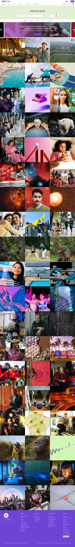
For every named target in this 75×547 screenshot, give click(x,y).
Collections (50, 20)
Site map (70, 543)
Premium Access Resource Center (53, 526)
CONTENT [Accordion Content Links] (22, 513)
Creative (24, 20)
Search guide (51, 524)
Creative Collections (24, 524)
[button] (37, 36)
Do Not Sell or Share (64, 543)
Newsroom (65, 520)
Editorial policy (46, 543)
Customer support (66, 532)
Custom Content (23, 522)
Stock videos (23, 530)
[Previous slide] (1, 29)
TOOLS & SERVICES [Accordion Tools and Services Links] (52, 513)
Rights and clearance (52, 517)
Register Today (37, 34)
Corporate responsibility (67, 517)
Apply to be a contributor (25, 527)
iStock (64, 525)
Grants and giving (66, 524)
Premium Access (37, 519)
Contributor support (24, 525)
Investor (64, 522)
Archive (22, 520)
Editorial (31, 20)
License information (57, 543)
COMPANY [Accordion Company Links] (65, 513)
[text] (29, 16)
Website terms (40, 543)
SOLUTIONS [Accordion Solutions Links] (37, 513)
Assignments (37, 520)
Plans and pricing (37, 517)
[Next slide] (74, 29)
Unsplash (64, 527)
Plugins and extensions (52, 519)
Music (43, 20)
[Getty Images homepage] (6, 1)
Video (37, 20)
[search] (18, 15)
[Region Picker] (8, 520)
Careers (64, 519)
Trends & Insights (51, 520)
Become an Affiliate (66, 530)
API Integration (51, 522)
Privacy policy (51, 543)
